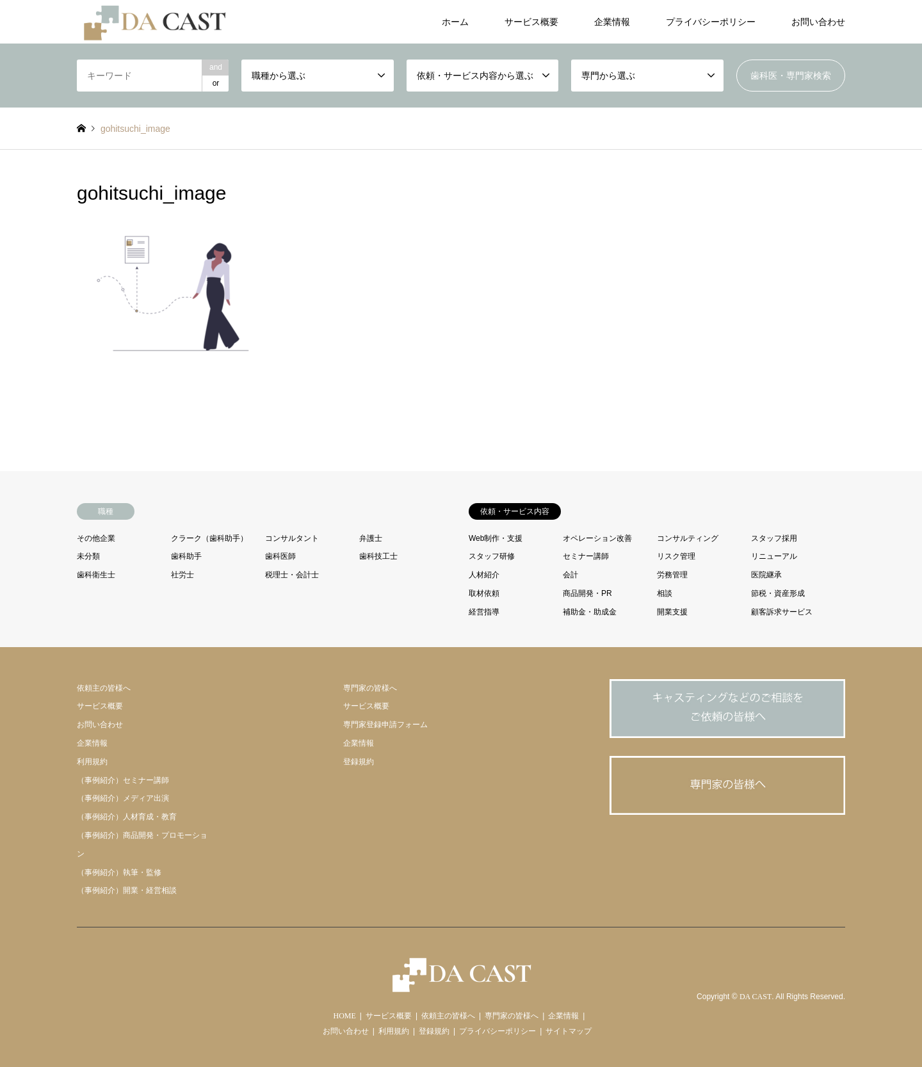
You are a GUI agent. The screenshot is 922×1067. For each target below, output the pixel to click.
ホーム (455, 22)
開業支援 (672, 611)
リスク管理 (676, 556)
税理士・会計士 (292, 574)
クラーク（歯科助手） (209, 538)
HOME (345, 1015)
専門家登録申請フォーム (385, 724)
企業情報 (612, 22)
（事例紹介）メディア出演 (123, 798)
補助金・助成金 (590, 611)
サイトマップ (569, 1031)
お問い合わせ (818, 22)
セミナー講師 (586, 556)
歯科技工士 (378, 556)
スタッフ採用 (774, 538)
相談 (664, 593)
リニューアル (774, 556)
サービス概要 (531, 22)
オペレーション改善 (597, 538)
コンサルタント (292, 538)
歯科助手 (186, 556)
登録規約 (358, 761)
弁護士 (370, 538)
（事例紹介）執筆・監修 (119, 872)
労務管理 (672, 574)
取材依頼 (484, 593)
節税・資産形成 (778, 593)
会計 (570, 574)
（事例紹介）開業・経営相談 (127, 890)
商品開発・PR (587, 593)
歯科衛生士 (96, 574)
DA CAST (756, 997)
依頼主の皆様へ (104, 688)
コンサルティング (687, 538)
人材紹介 (484, 574)
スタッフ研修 (492, 556)
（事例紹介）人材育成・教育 (127, 816)
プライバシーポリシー (711, 22)
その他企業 (96, 538)
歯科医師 (280, 556)
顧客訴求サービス (782, 611)
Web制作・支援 (495, 538)
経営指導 (484, 611)
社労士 (182, 574)
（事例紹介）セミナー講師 (123, 780)
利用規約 (92, 761)
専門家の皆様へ (370, 688)
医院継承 (766, 574)
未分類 (88, 556)
